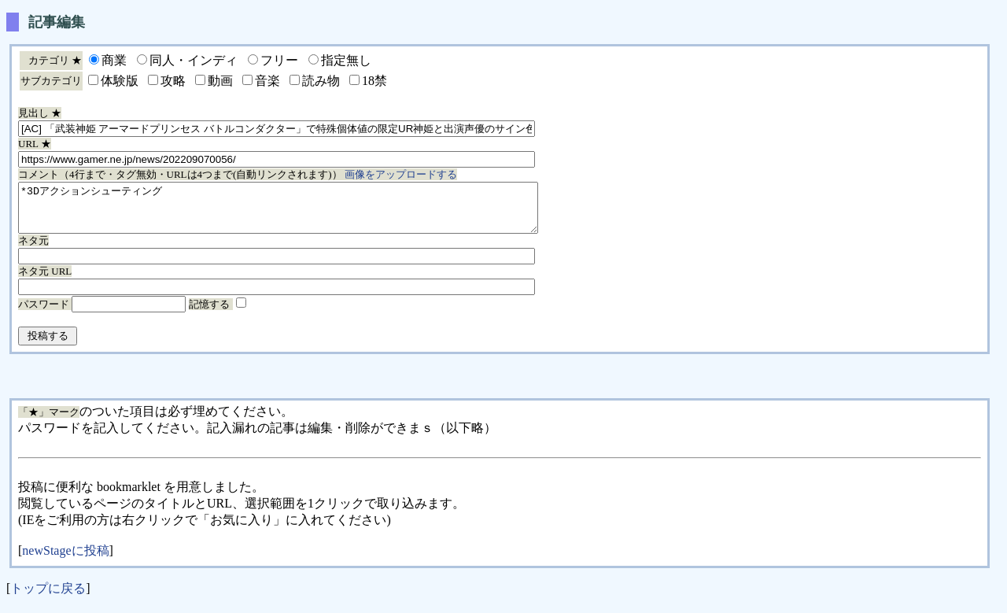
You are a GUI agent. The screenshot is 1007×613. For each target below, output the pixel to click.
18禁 (374, 80)
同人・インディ (193, 60)
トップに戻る (48, 597)
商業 (114, 60)
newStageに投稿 (65, 560)
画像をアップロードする (401, 174)
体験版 (119, 80)
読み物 (321, 80)
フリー (279, 60)
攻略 (173, 80)
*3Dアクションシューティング (309, 212)
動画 (220, 80)
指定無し (346, 60)
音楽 (267, 80)
